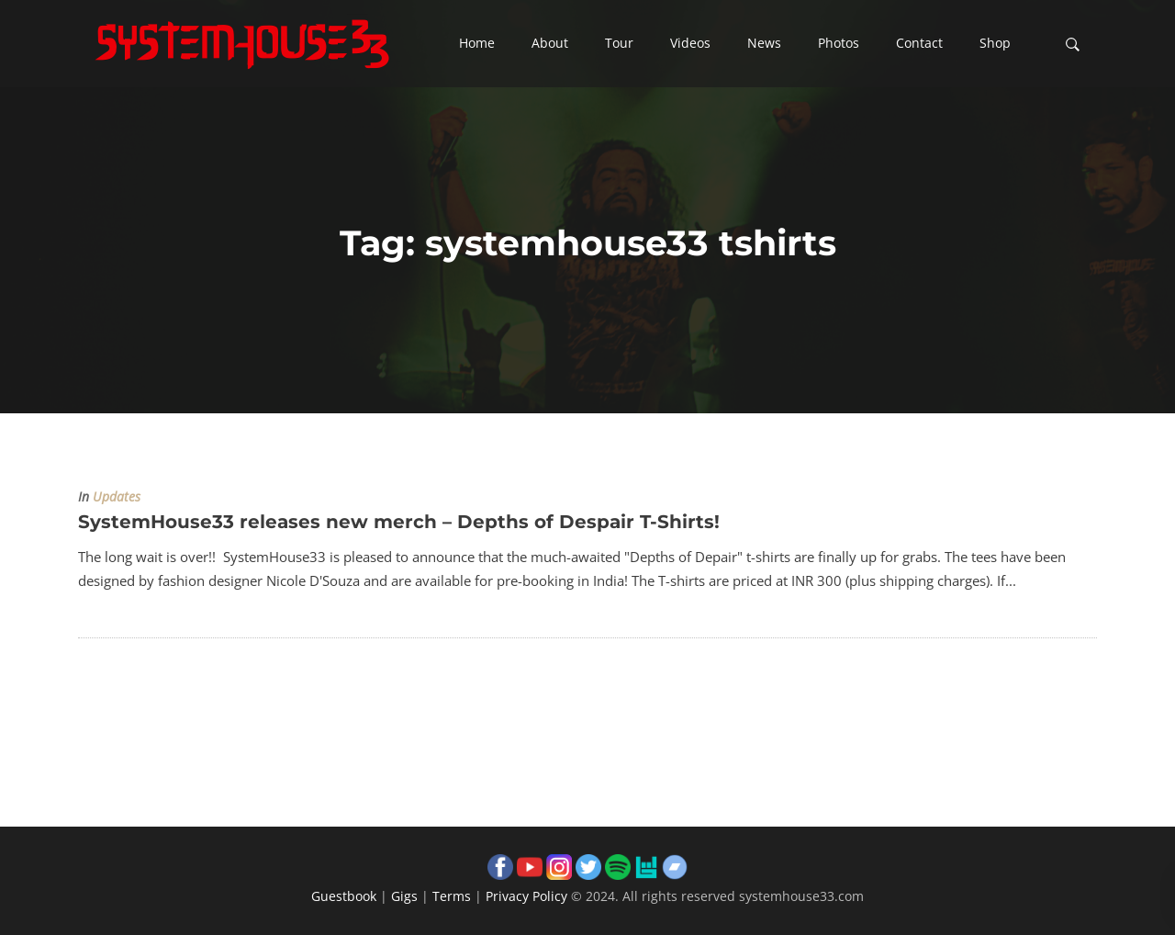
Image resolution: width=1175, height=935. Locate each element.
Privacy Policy (526, 896)
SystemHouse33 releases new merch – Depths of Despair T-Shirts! (399, 522)
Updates (116, 497)
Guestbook (343, 896)
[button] (477, 44)
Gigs (404, 896)
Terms (451, 896)
